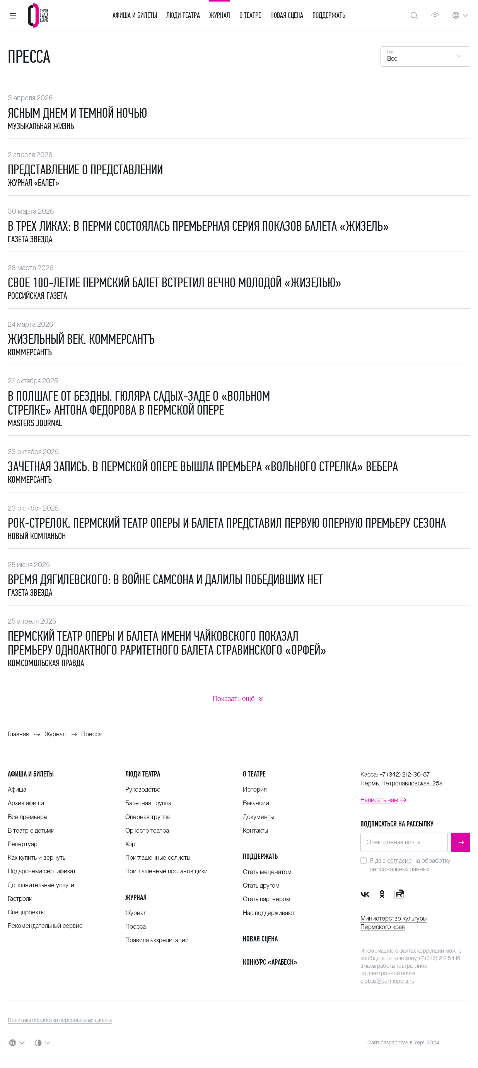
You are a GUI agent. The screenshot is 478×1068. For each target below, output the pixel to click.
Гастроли (20, 898)
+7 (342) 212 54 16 (439, 958)
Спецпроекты (26, 912)
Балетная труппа (148, 803)
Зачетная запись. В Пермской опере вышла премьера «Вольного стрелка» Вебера (203, 466)
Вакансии (256, 803)
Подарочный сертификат (42, 871)
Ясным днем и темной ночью (77, 113)
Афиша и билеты (135, 15)
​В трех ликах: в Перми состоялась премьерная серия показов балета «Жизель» (198, 226)
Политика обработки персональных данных (60, 1020)
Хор (130, 844)
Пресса (135, 926)
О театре (250, 15)
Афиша (17, 789)
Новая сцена (286, 15)
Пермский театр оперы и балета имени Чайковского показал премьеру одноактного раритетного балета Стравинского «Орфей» (167, 643)
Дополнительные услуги (41, 885)
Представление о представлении (85, 169)
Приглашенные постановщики (166, 871)
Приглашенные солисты (157, 857)
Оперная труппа (147, 817)
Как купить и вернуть (36, 857)
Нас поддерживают (269, 913)
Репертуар (23, 844)
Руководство (142, 789)
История (255, 789)
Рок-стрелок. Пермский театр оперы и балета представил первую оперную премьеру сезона (227, 523)
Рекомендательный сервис (45, 925)
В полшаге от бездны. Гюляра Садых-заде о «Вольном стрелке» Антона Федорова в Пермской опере (139, 403)
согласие (399, 860)
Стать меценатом (267, 872)
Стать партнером (266, 899)
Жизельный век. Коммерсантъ (81, 339)
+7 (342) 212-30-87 (404, 774)
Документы (258, 817)
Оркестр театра (147, 830)
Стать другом (261, 885)
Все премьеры (27, 817)
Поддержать (328, 15)
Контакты (255, 830)
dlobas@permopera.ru (387, 981)
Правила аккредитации (157, 940)
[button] (12, 15)
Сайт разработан (388, 1042)
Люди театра (183, 15)
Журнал (219, 15)
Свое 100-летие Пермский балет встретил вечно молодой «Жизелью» (174, 282)
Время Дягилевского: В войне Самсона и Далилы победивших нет (165, 579)
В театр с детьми (31, 830)
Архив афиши (26, 803)
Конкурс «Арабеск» (270, 962)
